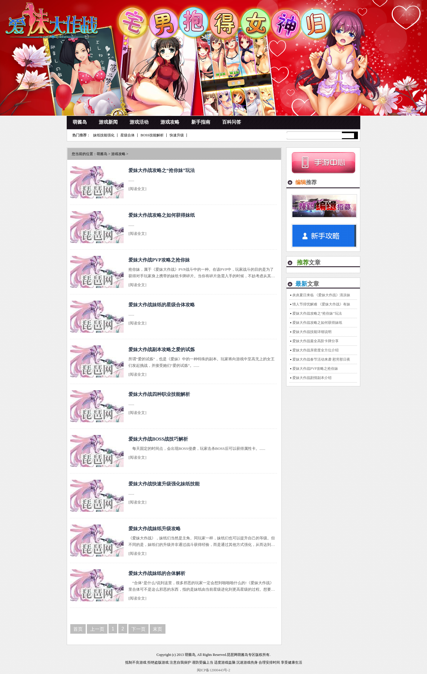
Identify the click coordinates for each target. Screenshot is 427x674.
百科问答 (231, 122)
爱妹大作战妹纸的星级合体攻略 (161, 304)
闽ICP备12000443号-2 (213, 670)
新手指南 (200, 122)
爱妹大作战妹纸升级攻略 (154, 528)
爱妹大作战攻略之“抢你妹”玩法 (161, 170)
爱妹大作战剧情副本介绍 (312, 378)
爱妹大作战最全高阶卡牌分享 (315, 341)
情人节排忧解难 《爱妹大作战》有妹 (321, 304)
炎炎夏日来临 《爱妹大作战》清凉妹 (321, 295)
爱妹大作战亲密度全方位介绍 (315, 350)
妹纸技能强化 (103, 135)
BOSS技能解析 (152, 135)
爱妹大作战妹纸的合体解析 (156, 573)
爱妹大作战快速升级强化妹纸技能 (164, 483)
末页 (157, 629)
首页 (78, 629)
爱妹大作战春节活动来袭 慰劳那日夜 (321, 359)
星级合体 (127, 135)
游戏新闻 (108, 122)
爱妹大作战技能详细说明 (312, 332)
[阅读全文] (137, 189)
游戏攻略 (169, 122)
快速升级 (177, 135)
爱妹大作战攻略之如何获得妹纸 (161, 215)
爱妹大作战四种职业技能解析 (159, 394)
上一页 (97, 629)
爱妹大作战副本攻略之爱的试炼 (161, 349)
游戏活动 (139, 122)
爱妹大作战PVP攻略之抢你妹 (159, 259)
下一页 (138, 629)
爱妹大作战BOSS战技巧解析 (158, 439)
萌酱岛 (80, 122)
